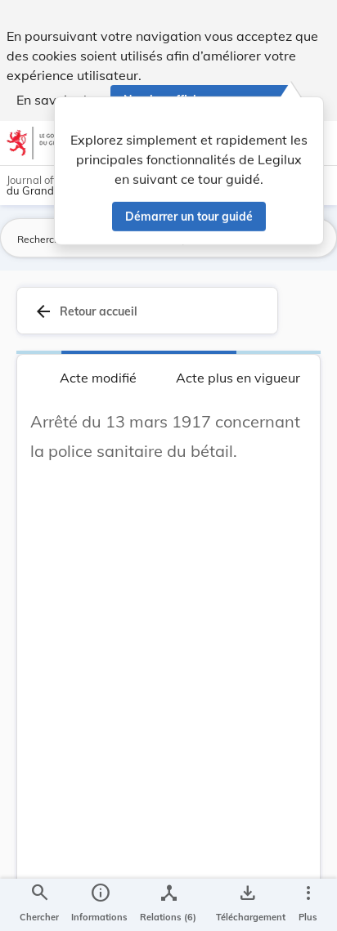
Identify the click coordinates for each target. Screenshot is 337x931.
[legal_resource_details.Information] (99, 905)
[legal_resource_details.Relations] (168, 905)
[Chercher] (39, 905)
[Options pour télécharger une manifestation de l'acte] (247, 905)
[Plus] (307, 905)
